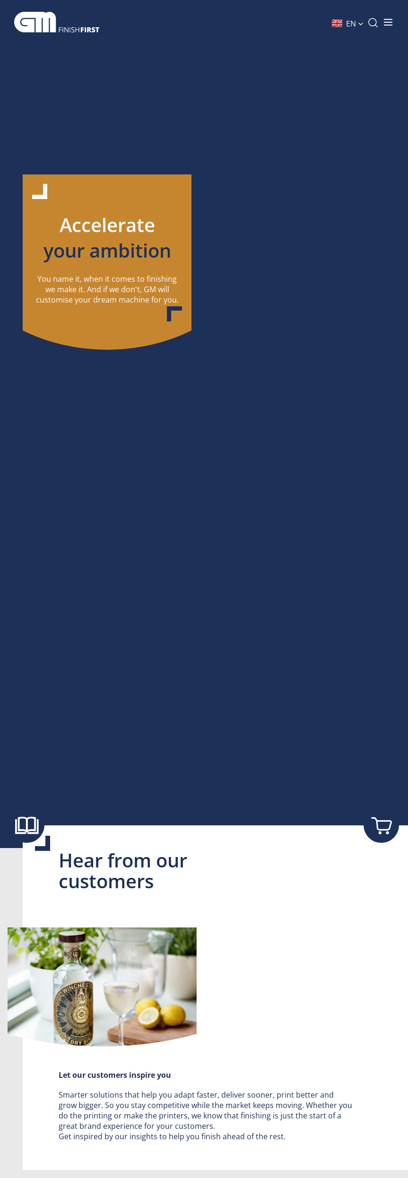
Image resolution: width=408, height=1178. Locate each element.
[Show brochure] (26, 825)
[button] (348, 23)
